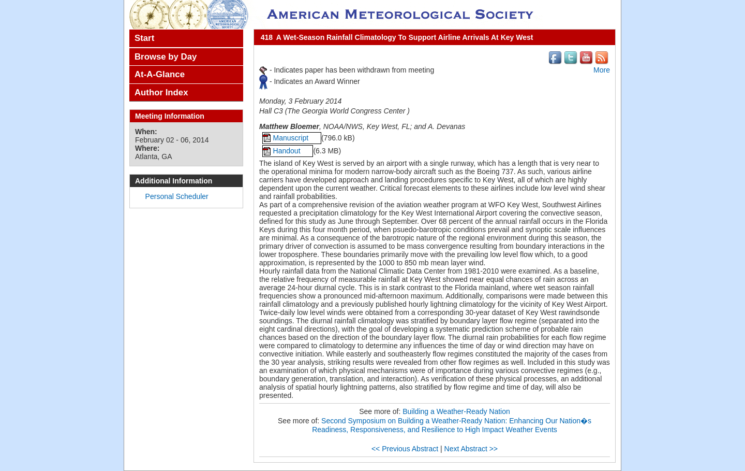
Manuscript (291, 138)
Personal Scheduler (176, 196)
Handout (288, 151)
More (601, 70)
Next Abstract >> (471, 449)
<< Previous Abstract (404, 449)
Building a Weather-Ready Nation (456, 411)
